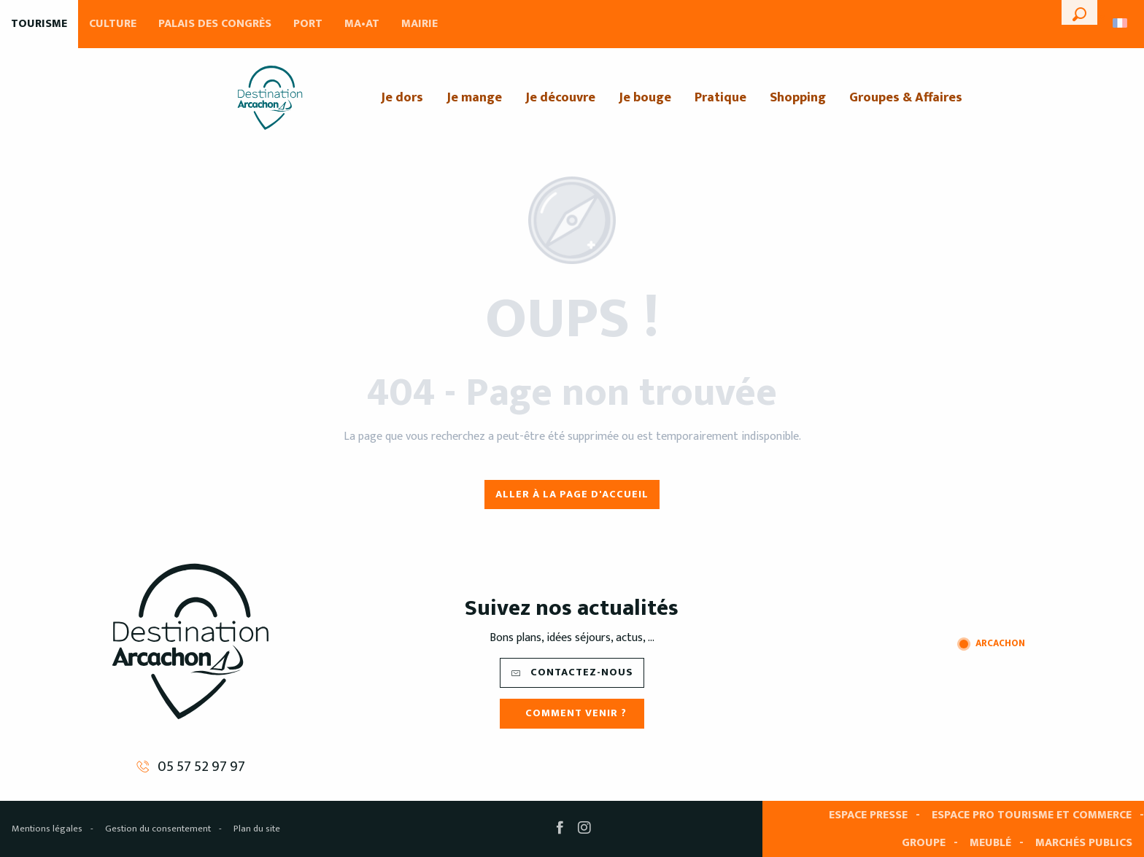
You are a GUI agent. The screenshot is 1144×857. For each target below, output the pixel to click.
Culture (112, 24)
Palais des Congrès (214, 24)
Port (307, 24)
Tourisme (39, 24)
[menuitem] (270, 97)
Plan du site (256, 829)
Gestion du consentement (158, 829)
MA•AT (361, 24)
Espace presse (868, 815)
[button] (1079, 12)
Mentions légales (47, 829)
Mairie (419, 24)
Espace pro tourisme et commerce (1032, 815)
